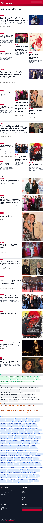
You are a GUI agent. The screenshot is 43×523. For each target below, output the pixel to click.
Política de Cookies (3, 509)
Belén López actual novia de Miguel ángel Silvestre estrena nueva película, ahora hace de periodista (10, 361)
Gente (19, 5)
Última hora (7, 5)
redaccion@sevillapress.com (10, 520)
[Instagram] (4, 494)
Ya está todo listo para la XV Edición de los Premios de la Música (6, 165)
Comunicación (30, 5)
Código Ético (2, 507)
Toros (26, 5)
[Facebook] (1, 494)
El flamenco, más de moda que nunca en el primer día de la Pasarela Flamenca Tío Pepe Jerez (21, 48)
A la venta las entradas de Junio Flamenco (36, 164)
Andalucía (15, 5)
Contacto (2, 513)
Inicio (0, 6)
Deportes (22, 5)
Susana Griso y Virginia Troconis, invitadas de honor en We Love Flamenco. (7, 107)
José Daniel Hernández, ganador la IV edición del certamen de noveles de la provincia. (21, 158)
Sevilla (11, 5)
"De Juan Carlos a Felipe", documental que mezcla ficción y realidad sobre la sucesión (9, 263)
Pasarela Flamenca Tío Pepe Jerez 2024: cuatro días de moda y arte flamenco (35, 56)
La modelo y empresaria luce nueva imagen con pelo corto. (35, 112)
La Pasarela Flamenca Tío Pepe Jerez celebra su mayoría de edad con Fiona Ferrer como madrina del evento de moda (6, 37)
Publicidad (23, 513)
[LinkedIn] (5, 494)
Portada (3, 5)
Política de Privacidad (4, 508)
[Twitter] (2, 494)
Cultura (35, 5)
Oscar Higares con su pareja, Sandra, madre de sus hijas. (6, 92)
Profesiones (39, 5)
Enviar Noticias (24, 516)
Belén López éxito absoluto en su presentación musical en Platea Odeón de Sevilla (6, 55)
